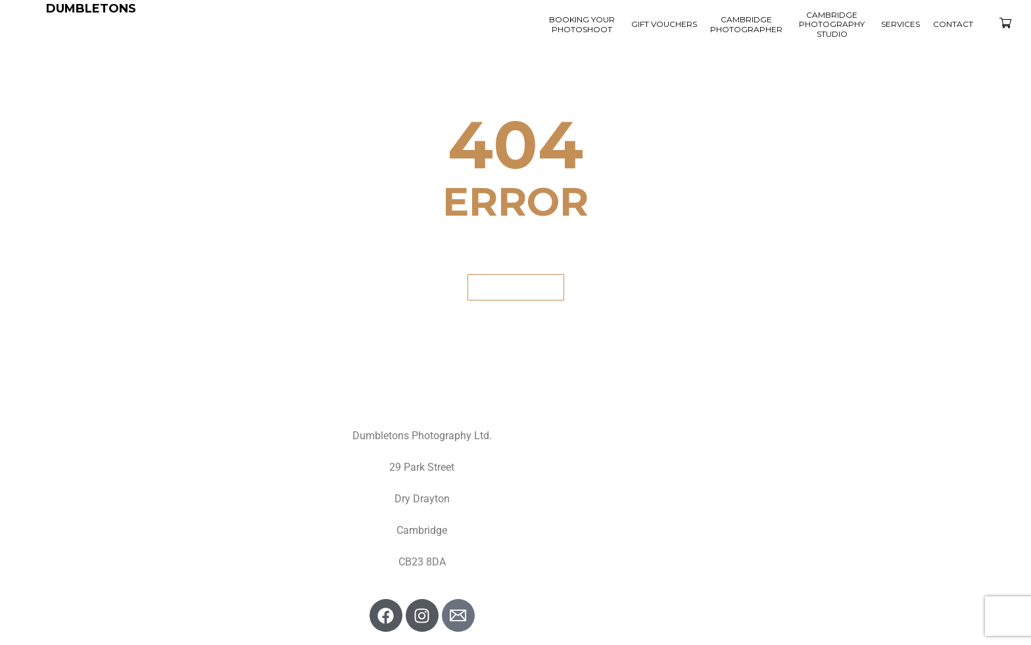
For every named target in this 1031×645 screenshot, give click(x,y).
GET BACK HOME (515, 287)
